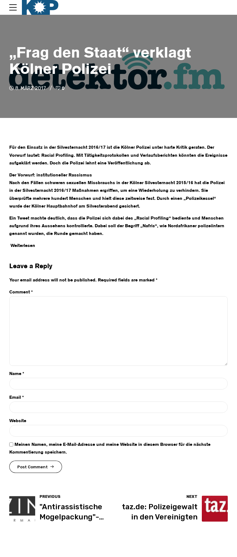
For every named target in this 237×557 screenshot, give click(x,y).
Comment (21, 292)
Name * (16, 374)
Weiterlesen (22, 246)
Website (17, 421)
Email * (16, 397)
